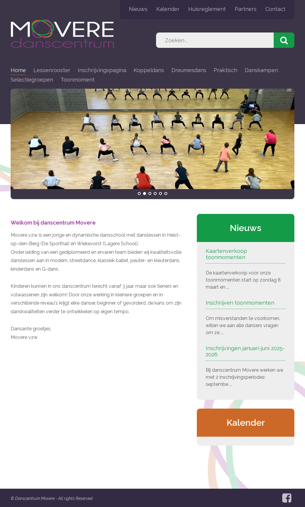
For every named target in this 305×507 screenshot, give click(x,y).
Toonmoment (78, 80)
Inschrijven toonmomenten (240, 303)
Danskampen (261, 70)
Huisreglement (207, 9)
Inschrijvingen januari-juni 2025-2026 (245, 351)
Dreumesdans (188, 70)
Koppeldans (149, 70)
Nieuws (138, 9)
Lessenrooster (51, 70)
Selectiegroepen (32, 80)
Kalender (167, 9)
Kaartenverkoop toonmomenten (226, 254)
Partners (246, 9)
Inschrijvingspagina (102, 70)
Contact (275, 9)
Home (18, 70)
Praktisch (225, 70)
